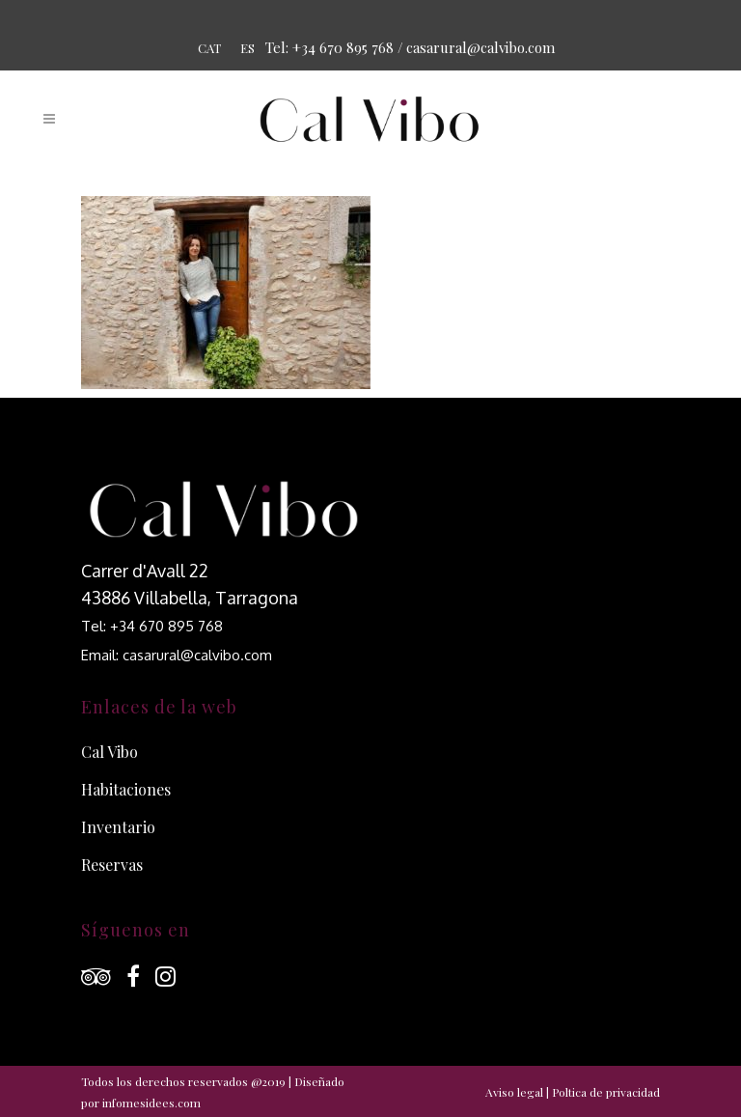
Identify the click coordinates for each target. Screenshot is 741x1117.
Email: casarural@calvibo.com (176, 655)
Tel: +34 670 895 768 (152, 626)
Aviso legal (514, 1092)
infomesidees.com (151, 1102)
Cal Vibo (109, 751)
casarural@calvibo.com (480, 47)
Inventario (118, 827)
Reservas (112, 864)
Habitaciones (126, 789)
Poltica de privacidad (606, 1092)
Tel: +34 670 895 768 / (334, 47)
